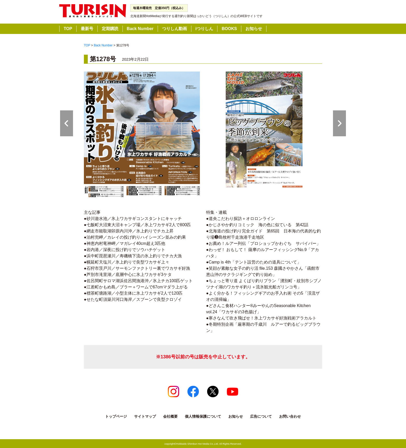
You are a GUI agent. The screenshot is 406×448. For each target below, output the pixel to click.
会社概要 (170, 416)
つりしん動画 (174, 28)
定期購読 (110, 28)
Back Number (140, 28)
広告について (261, 416)
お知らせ (253, 28)
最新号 (87, 28)
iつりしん (204, 28)
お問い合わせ (290, 416)
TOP (68, 28)
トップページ (116, 416)
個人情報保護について (203, 416)
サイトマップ (145, 416)
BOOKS (229, 28)
